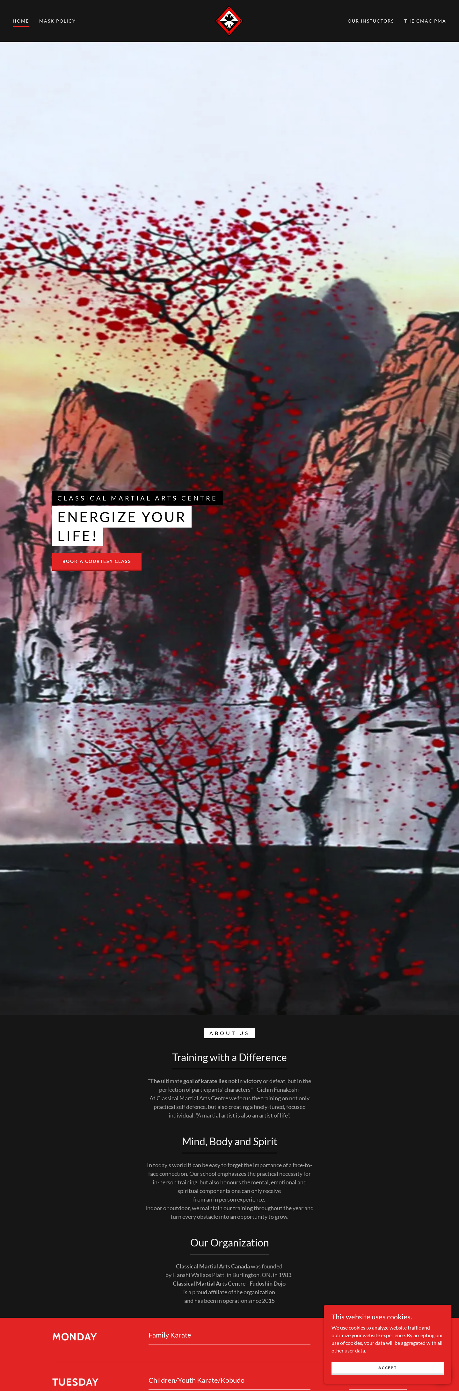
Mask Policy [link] (57, 21)
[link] (229, 20)
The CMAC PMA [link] (425, 21)
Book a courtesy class (96, 561)
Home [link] (21, 21)
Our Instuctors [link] (371, 21)
